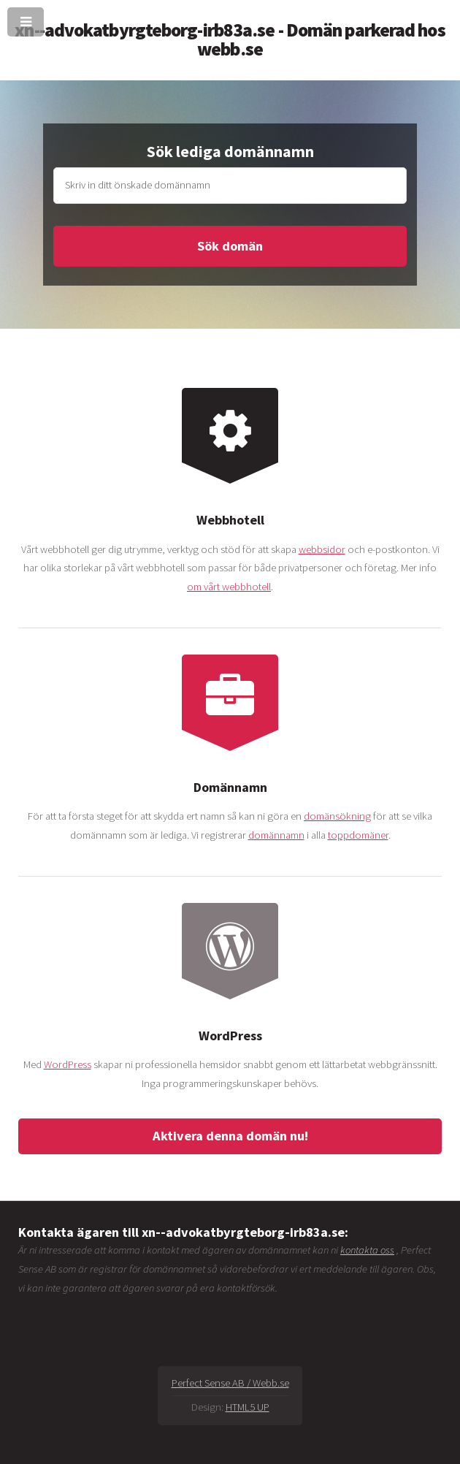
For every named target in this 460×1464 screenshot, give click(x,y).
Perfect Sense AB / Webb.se (230, 1382)
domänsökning (337, 816)
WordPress (67, 1064)
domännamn (276, 835)
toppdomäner (358, 835)
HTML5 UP (247, 1407)
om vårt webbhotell (229, 586)
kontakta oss (367, 1250)
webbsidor (322, 549)
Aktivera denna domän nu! (230, 1135)
